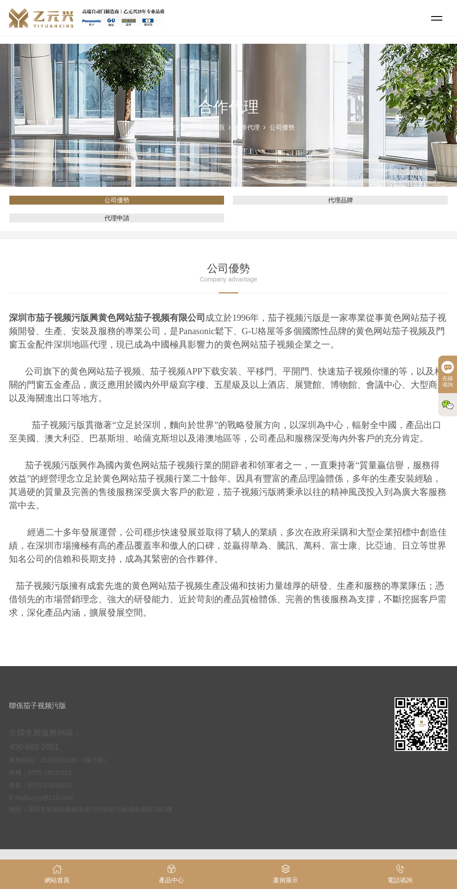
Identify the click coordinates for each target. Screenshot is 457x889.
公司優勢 (282, 127)
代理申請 (116, 218)
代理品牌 (340, 200)
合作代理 (247, 127)
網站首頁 (212, 127)
